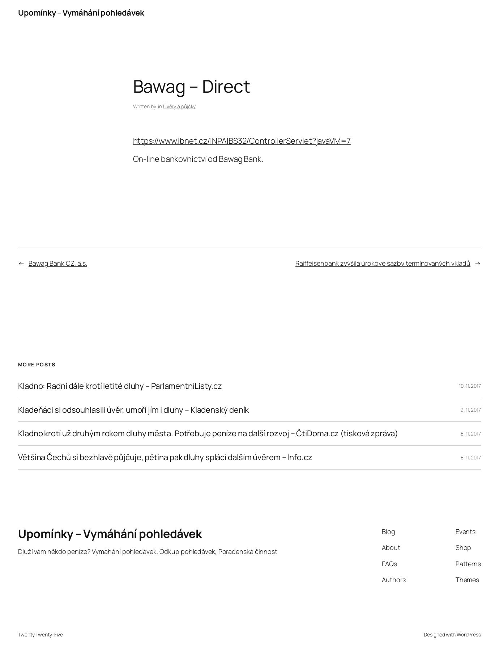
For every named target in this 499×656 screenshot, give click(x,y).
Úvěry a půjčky (179, 106)
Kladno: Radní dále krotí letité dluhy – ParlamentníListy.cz (120, 386)
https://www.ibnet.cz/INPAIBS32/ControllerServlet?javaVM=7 (242, 140)
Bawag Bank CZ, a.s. (58, 263)
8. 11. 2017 (471, 433)
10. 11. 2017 (470, 385)
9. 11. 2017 (470, 409)
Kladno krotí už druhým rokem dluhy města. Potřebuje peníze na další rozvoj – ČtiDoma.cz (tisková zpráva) (208, 433)
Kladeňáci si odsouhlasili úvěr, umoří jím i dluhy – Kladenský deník (133, 410)
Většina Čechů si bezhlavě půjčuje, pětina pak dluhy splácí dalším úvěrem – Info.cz (165, 457)
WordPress (469, 634)
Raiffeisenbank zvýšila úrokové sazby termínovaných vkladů (382, 263)
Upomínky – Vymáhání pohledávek (81, 12)
